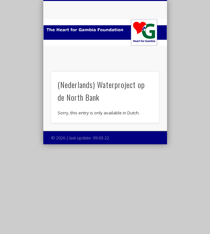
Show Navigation (142, 58)
